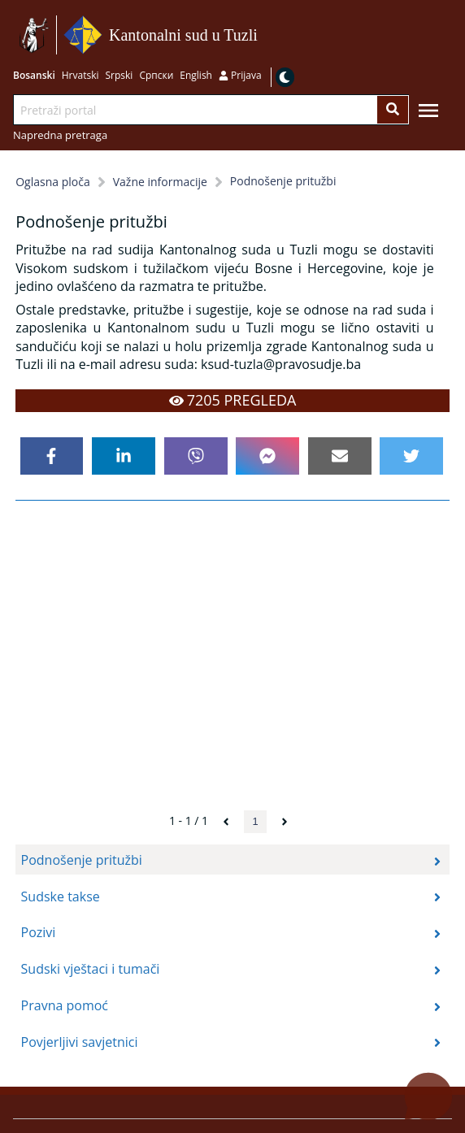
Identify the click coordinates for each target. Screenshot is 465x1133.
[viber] (196, 456)
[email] (340, 456)
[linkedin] (123, 456)
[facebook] (52, 456)
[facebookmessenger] (267, 456)
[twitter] (411, 456)
